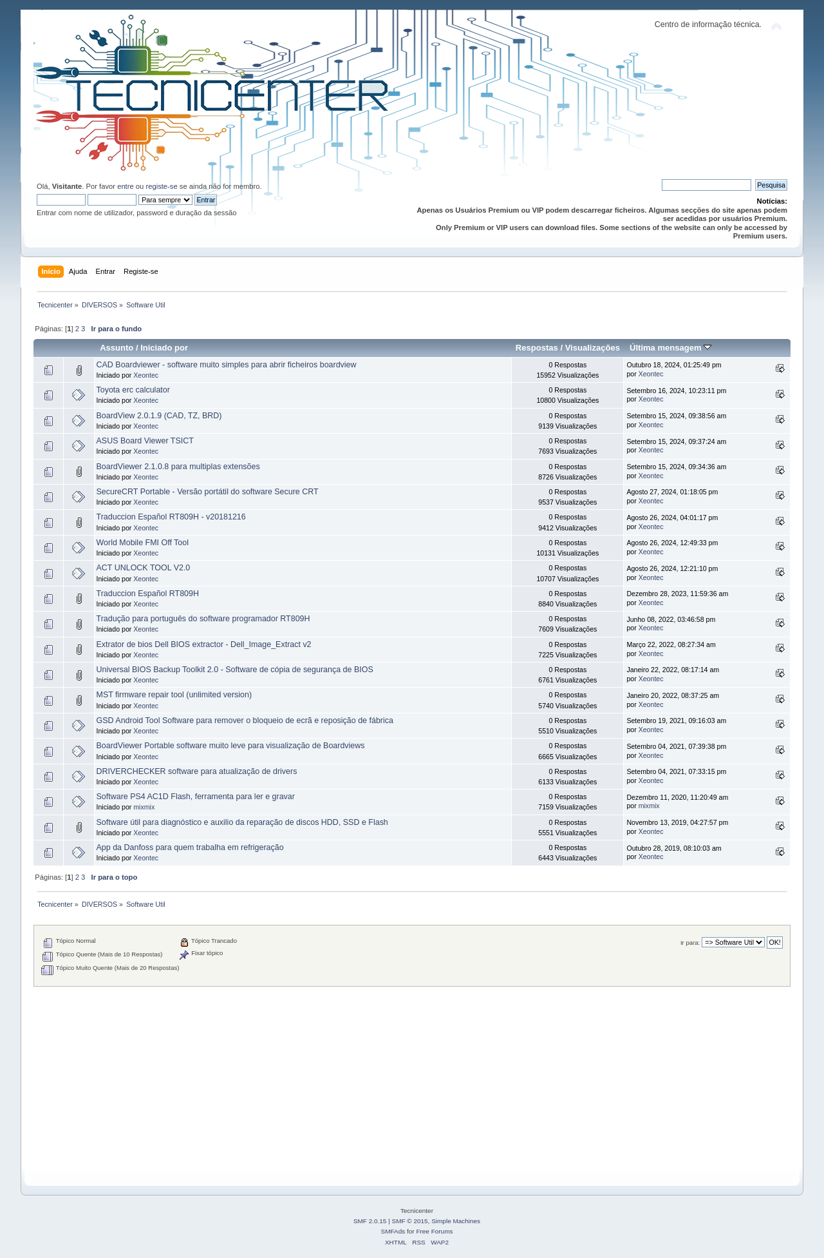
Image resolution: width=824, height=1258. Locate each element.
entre (125, 186)
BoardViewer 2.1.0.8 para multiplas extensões (178, 466)
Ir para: (690, 942)
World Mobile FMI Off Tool (143, 542)
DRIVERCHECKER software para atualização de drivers (197, 771)
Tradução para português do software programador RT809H (203, 618)
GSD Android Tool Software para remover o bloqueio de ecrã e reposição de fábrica (245, 720)
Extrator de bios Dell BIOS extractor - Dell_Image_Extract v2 (204, 644)
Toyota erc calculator (133, 389)
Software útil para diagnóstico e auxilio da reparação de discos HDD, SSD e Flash (242, 822)
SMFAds (393, 1231)
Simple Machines (455, 1220)
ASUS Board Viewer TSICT (145, 440)
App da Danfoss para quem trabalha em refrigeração (190, 847)
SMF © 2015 (410, 1220)
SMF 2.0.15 (370, 1220)
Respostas (537, 348)
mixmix (143, 807)
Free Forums (434, 1231)
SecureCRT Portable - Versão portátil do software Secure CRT (208, 491)
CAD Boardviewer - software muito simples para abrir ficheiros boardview (227, 364)
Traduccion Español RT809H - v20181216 (171, 516)
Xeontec (145, 375)
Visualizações (592, 348)
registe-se (161, 186)
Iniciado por (164, 348)
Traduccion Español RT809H (148, 593)
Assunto (116, 348)
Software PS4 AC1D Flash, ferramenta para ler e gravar (196, 796)
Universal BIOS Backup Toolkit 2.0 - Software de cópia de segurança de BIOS (235, 669)
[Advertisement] (412, 1077)
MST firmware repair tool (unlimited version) (174, 694)
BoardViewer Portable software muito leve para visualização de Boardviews (231, 745)
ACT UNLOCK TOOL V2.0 (144, 567)
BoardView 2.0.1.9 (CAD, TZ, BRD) (159, 415)
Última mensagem (670, 348)
